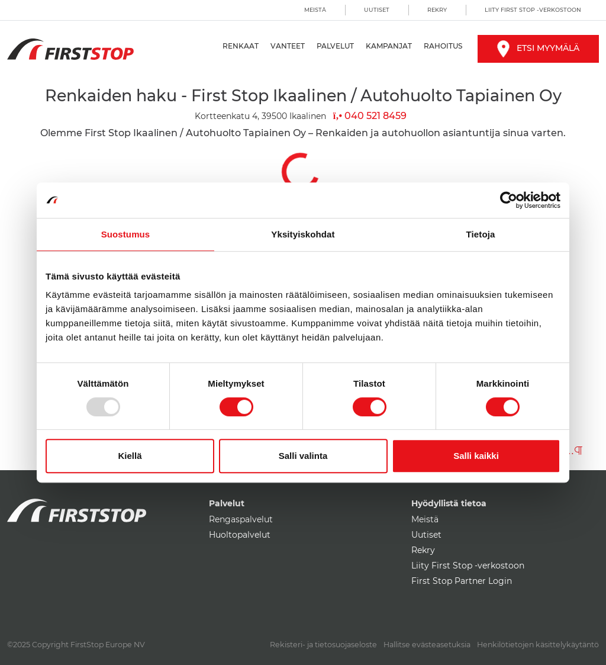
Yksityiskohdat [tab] (302, 234)
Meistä (315, 10)
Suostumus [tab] (125, 234)
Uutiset (376, 10)
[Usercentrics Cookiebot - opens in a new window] (508, 200)
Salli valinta (303, 456)
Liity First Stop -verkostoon (533, 10)
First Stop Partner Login (461, 581)
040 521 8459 (370, 115)
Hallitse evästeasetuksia (426, 644)
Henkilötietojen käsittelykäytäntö (538, 644)
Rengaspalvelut (241, 519)
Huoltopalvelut (239, 534)
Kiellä (129, 456)
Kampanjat (389, 45)
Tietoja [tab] (480, 234)
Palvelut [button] (335, 45)
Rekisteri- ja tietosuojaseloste (323, 644)
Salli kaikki (476, 456)
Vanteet (287, 45)
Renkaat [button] (241, 45)
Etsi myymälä (538, 48)
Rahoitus (443, 45)
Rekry (437, 10)
